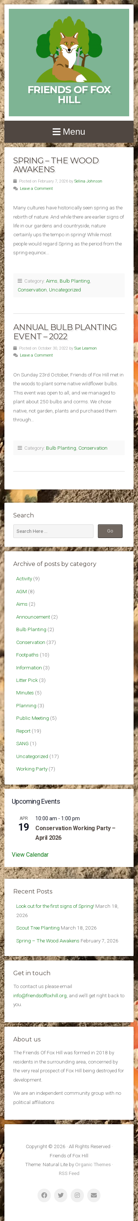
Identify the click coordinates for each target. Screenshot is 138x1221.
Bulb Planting (75, 281)
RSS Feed (69, 1173)
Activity (24, 578)
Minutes (25, 693)
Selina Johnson (88, 181)
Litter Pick (27, 680)
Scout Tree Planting (38, 928)
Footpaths (27, 655)
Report (23, 731)
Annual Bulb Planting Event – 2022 (65, 331)
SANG (22, 743)
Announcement (33, 617)
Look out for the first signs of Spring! (55, 906)
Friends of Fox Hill (69, 95)
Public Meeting (32, 718)
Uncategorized (65, 290)
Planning (26, 705)
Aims (51, 281)
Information (29, 667)
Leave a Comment (36, 188)
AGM (21, 591)
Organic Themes (93, 1164)
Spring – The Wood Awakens (56, 165)
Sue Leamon (85, 348)
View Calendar (30, 854)
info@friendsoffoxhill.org (40, 995)
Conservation (32, 290)
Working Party (31, 769)
